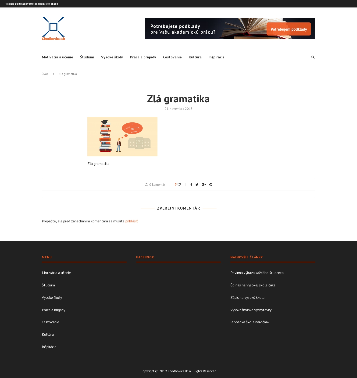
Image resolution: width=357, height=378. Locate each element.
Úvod (45, 74)
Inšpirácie (217, 57)
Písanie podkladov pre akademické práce (31, 3)
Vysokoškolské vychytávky (250, 309)
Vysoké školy (112, 57)
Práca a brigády (143, 57)
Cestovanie (172, 57)
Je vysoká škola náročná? (249, 322)
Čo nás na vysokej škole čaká (252, 285)
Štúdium (87, 57)
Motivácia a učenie (57, 57)
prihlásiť (131, 221)
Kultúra (195, 57)
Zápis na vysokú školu (247, 297)
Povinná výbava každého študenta (257, 272)
